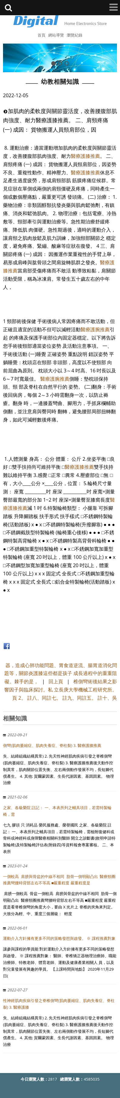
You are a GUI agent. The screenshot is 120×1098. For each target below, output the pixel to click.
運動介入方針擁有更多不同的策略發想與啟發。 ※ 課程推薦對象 (59, 938)
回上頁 (55, 681)
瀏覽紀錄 (74, 35)
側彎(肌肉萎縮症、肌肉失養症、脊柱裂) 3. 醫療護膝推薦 (52, 745)
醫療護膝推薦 (85, 156)
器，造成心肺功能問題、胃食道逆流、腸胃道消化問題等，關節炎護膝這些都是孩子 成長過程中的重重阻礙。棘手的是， (60, 673)
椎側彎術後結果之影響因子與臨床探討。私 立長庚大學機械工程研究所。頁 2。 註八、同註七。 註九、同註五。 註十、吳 (60, 689)
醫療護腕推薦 (95, 329)
